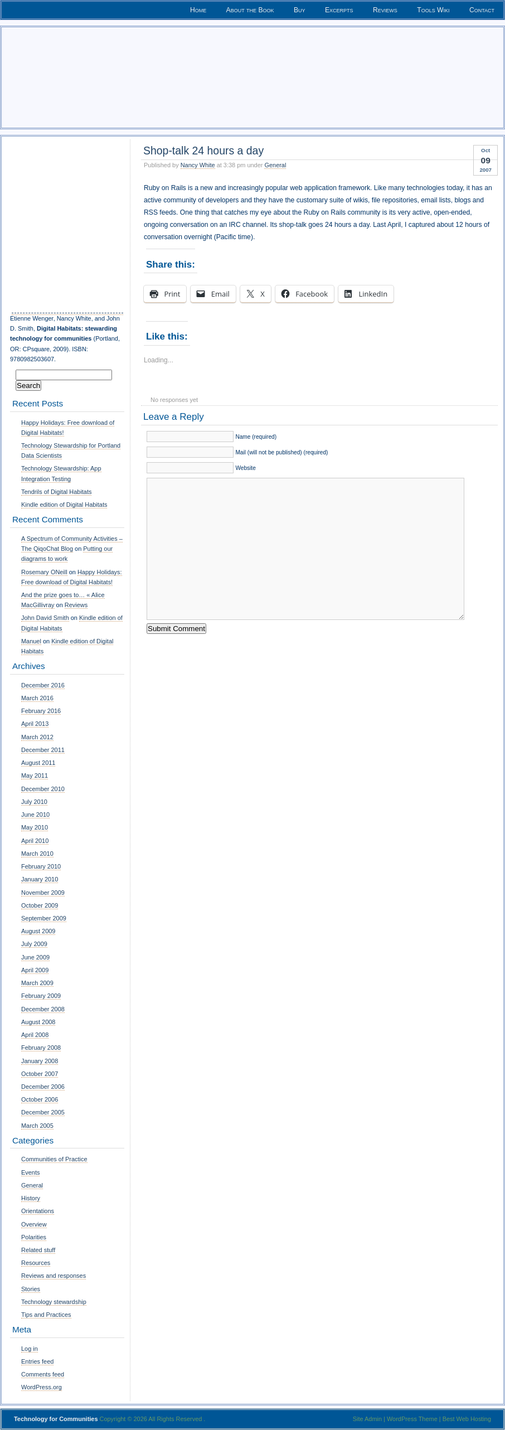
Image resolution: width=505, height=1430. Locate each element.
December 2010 (43, 789)
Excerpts (339, 10)
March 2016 (37, 698)
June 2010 (35, 814)
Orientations (37, 1211)
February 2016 (41, 710)
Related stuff (38, 1250)
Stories (30, 1289)
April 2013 (34, 723)
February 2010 (41, 866)
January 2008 (39, 1061)
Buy (299, 10)
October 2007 (39, 1073)
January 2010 (39, 879)
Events (30, 1172)
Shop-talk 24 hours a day (203, 150)
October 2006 (39, 1099)
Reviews (385, 10)
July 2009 (34, 944)
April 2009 (34, 970)
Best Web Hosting (467, 1419)
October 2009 (39, 905)
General (275, 165)
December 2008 (43, 1009)
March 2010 (37, 853)
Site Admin (367, 1419)
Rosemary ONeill (44, 572)
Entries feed (37, 1361)
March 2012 (37, 737)
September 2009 (43, 918)
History (30, 1198)
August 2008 (38, 1022)
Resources (35, 1262)
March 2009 (37, 983)
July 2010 (34, 801)
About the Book (250, 10)
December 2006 (43, 1086)
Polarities (33, 1237)
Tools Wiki (433, 10)
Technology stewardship (53, 1301)
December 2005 (43, 1112)
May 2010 (34, 827)
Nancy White (198, 165)
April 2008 (34, 1034)
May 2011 (34, 775)
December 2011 (43, 749)
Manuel (31, 641)
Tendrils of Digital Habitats (56, 491)
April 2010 (34, 840)
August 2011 (38, 762)
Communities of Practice (54, 1159)
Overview (34, 1224)
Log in (29, 1348)
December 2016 (43, 685)
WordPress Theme (412, 1419)
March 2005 (37, 1125)
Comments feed (42, 1374)
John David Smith (45, 617)
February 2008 (41, 1047)
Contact (481, 10)
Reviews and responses (53, 1275)
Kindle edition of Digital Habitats (64, 504)
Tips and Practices (46, 1314)
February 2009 (41, 995)
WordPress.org (41, 1387)
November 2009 (43, 892)
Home (198, 10)
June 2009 (35, 957)
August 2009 (38, 931)
